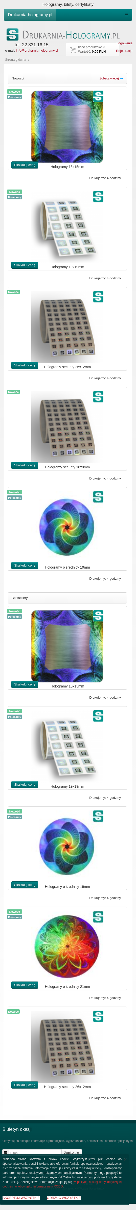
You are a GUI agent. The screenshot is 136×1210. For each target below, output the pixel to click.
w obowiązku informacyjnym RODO (39, 1186)
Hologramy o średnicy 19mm (67, 567)
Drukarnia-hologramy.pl (30, 14)
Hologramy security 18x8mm (67, 467)
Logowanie (124, 43)
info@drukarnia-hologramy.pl (37, 50)
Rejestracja (124, 51)
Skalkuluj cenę (24, 165)
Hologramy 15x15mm (67, 167)
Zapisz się (71, 1153)
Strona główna (15, 59)
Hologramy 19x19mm (67, 267)
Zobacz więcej (111, 78)
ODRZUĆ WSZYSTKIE (64, 1198)
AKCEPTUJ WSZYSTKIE (21, 1198)
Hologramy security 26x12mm (67, 367)
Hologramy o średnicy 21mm (67, 987)
